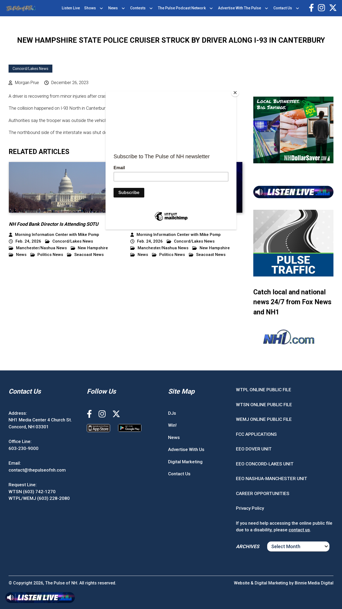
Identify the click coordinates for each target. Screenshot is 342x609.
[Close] (235, 93)
